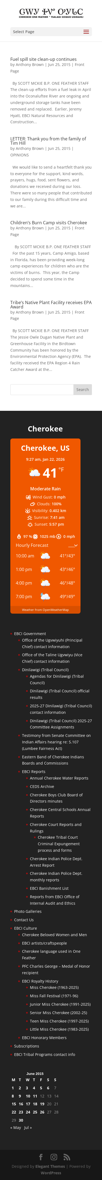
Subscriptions (26, 1046)
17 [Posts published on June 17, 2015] (28, 1103)
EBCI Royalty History (40, 981)
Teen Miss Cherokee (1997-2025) (59, 1021)
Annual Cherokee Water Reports (59, 778)
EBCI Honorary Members (44, 1037)
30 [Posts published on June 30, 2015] (21, 1120)
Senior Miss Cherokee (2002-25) (58, 1012)
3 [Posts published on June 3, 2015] (27, 1087)
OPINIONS (19, 154)
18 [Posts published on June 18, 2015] (35, 1103)
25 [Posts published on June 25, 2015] (35, 1112)
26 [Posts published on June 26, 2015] (42, 1112)
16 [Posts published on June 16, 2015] (21, 1103)
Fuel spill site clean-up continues (43, 59)
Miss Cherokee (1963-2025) (54, 987)
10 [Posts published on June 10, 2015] (28, 1096)
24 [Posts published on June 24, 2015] (28, 1112)
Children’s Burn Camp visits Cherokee (48, 223)
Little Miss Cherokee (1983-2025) (59, 1029)
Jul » (28, 1127)
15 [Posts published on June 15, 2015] (14, 1103)
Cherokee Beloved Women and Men (54, 934)
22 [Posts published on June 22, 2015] (14, 1112)
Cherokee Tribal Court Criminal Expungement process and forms (59, 844)
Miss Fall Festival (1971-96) (54, 995)
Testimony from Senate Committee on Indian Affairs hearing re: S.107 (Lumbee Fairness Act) (56, 742)
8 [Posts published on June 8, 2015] (13, 1096)
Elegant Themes (50, 1166)
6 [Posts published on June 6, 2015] (48, 1087)
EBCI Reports (33, 771)
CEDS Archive (42, 786)
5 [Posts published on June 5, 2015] (41, 1087)
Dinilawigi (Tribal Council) (45, 669)
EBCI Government (30, 633)
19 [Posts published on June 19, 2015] (42, 1103)
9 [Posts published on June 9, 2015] (20, 1096)
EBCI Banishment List (49, 888)
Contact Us (24, 919)
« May (15, 1127)
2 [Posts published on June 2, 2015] (20, 1087)
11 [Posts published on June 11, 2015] (35, 1096)
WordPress (51, 1172)
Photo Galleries (28, 911)
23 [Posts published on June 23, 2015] (21, 1112)
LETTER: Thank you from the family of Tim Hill (48, 141)
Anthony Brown (30, 64)
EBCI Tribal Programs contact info (44, 1054)
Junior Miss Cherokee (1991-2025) (60, 1004)
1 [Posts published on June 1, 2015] (13, 1087)
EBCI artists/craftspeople (44, 943)
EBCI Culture (25, 928)
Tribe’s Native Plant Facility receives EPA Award (51, 304)
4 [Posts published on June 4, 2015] (34, 1087)
